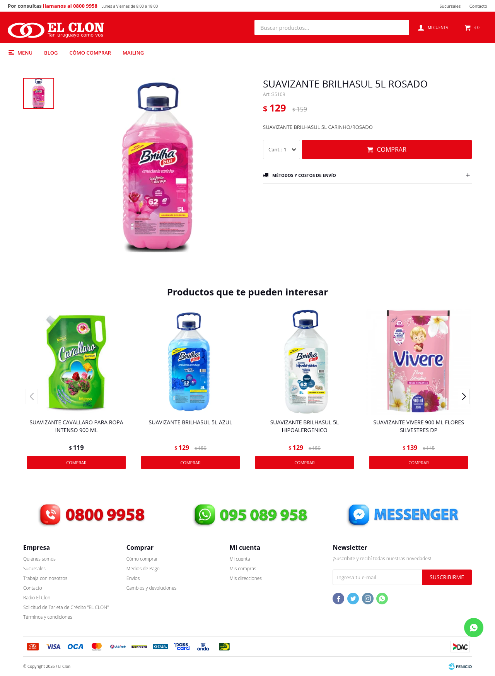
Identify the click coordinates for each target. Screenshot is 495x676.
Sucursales (450, 6)
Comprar (391, 149)
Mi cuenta (240, 559)
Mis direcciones (246, 578)
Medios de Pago (143, 568)
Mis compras (243, 568)
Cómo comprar (90, 52)
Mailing (133, 52)
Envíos (133, 578)
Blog (51, 52)
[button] (399, 27)
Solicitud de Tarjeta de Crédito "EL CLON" (66, 607)
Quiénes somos (39, 559)
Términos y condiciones (47, 617)
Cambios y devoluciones (151, 588)
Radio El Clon (36, 597)
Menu (24, 52)
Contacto (478, 6)
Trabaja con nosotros (45, 578)
